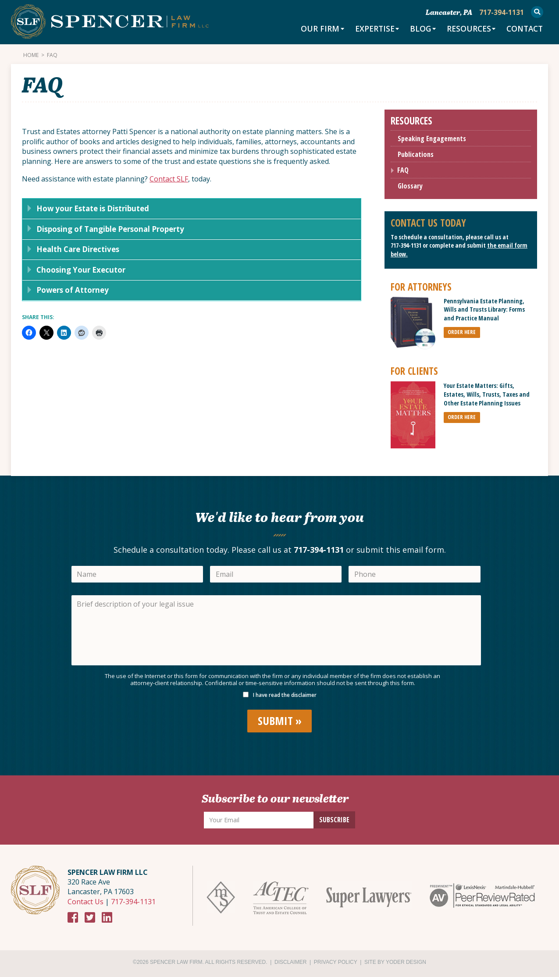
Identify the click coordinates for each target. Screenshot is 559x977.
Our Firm (313, 29)
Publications (416, 155)
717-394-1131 (406, 246)
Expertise (369, 29)
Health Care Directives (76, 251)
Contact (523, 29)
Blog (416, 29)
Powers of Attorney (70, 294)
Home (31, 55)
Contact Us (85, 901)
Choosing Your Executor (78, 273)
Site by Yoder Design (395, 962)
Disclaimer (290, 962)
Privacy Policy (335, 962)
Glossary (410, 186)
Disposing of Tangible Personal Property (110, 230)
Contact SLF (169, 179)
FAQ (403, 170)
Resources (465, 29)
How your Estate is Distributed (92, 209)
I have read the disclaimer (285, 695)
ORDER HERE (462, 332)
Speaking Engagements (432, 138)
